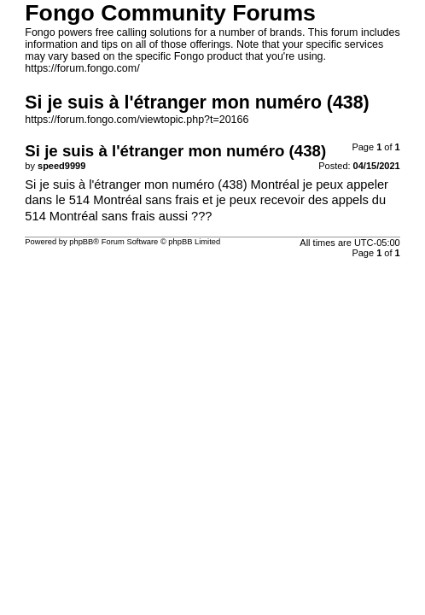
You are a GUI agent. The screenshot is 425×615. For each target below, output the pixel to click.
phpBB (81, 241)
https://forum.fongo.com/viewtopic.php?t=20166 (136, 120)
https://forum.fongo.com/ (82, 68)
